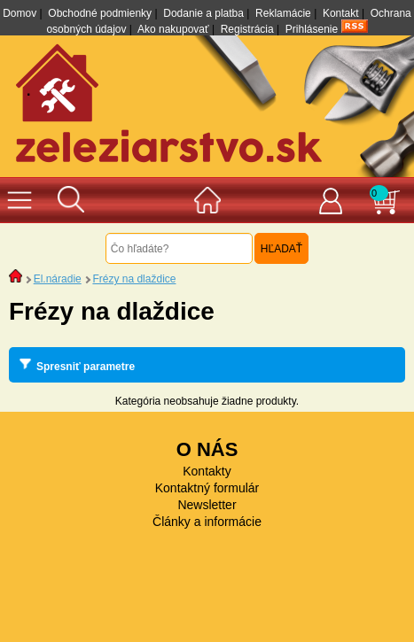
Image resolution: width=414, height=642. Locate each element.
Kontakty (206, 471)
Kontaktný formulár (207, 488)
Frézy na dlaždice (134, 279)
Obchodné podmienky (100, 13)
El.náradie (58, 279)
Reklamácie (283, 13)
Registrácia (247, 29)
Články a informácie (207, 521)
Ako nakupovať (173, 29)
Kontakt (341, 13)
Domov (19, 13)
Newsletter (206, 505)
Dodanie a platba (203, 13)
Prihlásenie (311, 29)
